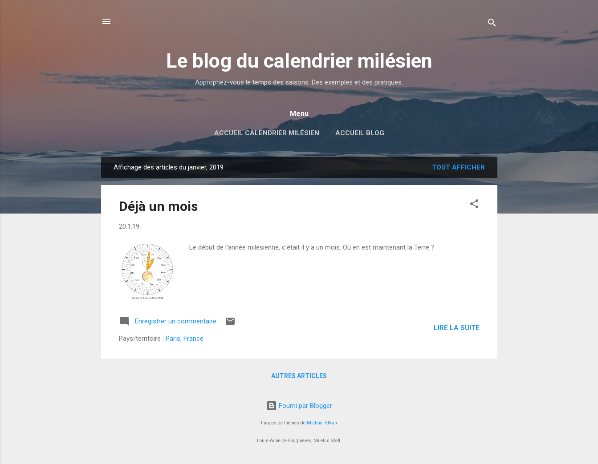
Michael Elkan (322, 423)
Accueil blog (359, 133)
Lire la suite (457, 328)
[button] (474, 205)
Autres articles (299, 375)
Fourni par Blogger (299, 406)
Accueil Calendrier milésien (266, 133)
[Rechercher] (492, 24)
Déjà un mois (158, 206)
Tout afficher (458, 167)
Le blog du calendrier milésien (299, 61)
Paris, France (184, 339)
